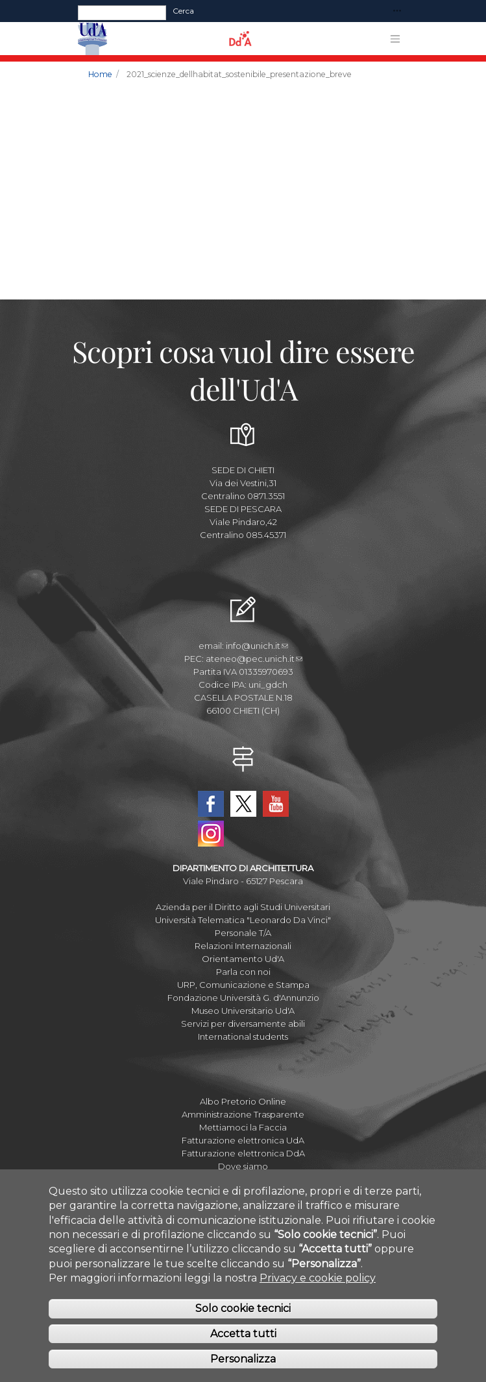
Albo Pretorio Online (243, 1101)
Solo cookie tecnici (243, 1308)
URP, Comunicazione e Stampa (243, 984)
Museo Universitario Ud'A (243, 1010)
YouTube (276, 804)
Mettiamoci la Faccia (243, 1127)
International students (243, 1036)
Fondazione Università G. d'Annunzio (243, 997)
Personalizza (243, 1359)
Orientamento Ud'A (243, 959)
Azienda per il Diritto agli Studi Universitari (243, 907)
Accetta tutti (243, 1334)
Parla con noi (243, 971)
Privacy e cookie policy (318, 1278)
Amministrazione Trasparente (243, 1114)
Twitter (243, 804)
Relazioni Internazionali (243, 946)
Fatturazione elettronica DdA (243, 1153)
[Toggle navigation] (397, 11)
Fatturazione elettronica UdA (243, 1140)
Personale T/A (243, 933)
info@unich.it (257, 645)
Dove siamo (243, 1166)
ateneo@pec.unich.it (254, 658)
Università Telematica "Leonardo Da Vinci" (243, 920)
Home (100, 74)
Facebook (211, 804)
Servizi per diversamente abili (243, 1023)
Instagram (211, 834)
